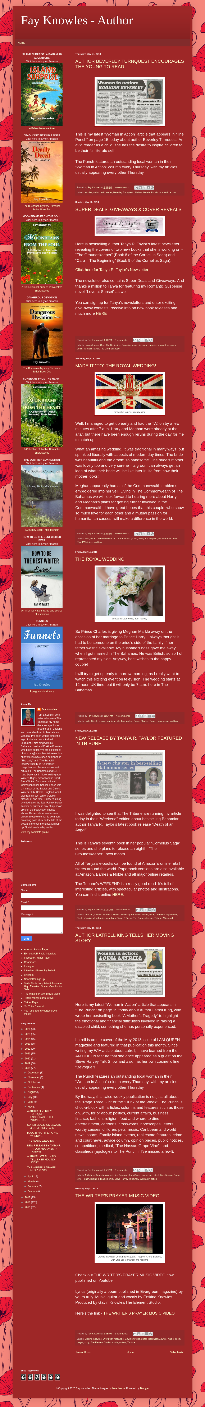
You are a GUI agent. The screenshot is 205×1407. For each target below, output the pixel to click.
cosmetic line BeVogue (116, 1175)
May (30, 1106)
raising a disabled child (101, 1179)
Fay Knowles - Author (77, 20)
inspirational (154, 1339)
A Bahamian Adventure (42, 128)
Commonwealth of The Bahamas (113, 538)
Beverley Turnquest (123, 192)
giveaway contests (147, 345)
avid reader (106, 192)
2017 (28, 1197)
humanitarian (164, 538)
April (30, 1176)
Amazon (89, 914)
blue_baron (118, 1388)
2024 (28, 1038)
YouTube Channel (34, 1006)
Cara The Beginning (110, 345)
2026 (28, 1029)
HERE (101, 313)
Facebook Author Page (37, 957)
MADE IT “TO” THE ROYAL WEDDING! (115, 365)
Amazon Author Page (36, 949)
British (94, 721)
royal (165, 721)
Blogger (144, 1388)
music (171, 1339)
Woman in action (167, 192)
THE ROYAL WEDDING (99, 559)
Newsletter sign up (34, 979)
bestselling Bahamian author (134, 914)
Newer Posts (83, 1352)
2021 (28, 1053)
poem (178, 1339)
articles (88, 192)
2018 (28, 1068)
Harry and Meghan (147, 538)
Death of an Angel (86, 918)
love (175, 538)
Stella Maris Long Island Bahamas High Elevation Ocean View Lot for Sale (43, 986)
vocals (115, 1342)
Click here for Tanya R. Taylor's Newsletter (111, 269)
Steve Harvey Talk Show (126, 1179)
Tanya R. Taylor (91, 348)
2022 (28, 1048)
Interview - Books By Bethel (39, 970)
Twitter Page (31, 1002)
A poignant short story (42, 691)
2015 (28, 1207)
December (34, 1072)
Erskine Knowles (93, 1339)
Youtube (131, 1342)
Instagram (29, 966)
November (34, 1077)
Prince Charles (141, 721)
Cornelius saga (129, 345)
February (33, 1186)
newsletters (163, 345)
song (87, 1342)
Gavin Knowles (132, 1339)
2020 (28, 1058)
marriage (111, 721)
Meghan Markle (124, 721)
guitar (144, 1339)
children (138, 192)
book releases (92, 345)
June (31, 1101)
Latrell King (158, 1175)
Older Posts (176, 1352)
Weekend (168, 918)
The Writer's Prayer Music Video (42, 993)
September (34, 1087)
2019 (28, 1063)
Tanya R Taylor (124, 918)
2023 (28, 1043)
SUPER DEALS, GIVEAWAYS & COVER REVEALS (128, 209)
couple (102, 721)
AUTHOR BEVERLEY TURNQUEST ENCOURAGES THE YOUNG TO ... (40, 1116)
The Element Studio (100, 1342)
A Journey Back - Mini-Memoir (42, 529)
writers (122, 1342)
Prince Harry (156, 721)
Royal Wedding (84, 542)
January (32, 1191)
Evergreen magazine (113, 1339)
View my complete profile (35, 832)
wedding (98, 542)
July (30, 1097)
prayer (80, 1342)
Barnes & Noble (111, 914)
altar (87, 538)
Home (21, 42)
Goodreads (30, 962)
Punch (154, 192)
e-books (100, 918)
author (96, 192)
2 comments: (121, 340)
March (32, 1181)
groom (134, 538)
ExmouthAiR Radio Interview (40, 953)
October (32, 1082)
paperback (110, 918)
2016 (28, 1202)
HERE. (118, 894)
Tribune (158, 918)
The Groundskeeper (110, 348)
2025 (28, 1034)
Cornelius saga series (166, 914)
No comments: (122, 187)
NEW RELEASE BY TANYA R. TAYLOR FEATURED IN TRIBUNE (44, 1148)
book (151, 914)
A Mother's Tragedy (94, 1175)
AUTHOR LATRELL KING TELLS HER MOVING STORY (41, 1159)
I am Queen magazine (140, 1175)
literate (146, 192)
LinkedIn (28, 974)
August (32, 1092)
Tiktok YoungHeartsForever (39, 997)
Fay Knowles (49, 709)
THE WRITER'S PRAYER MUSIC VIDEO (117, 1195)
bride (92, 538)
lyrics (164, 1339)
